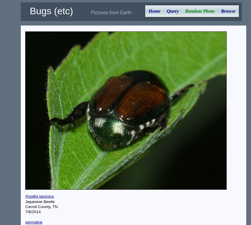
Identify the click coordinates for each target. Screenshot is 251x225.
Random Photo (199, 11)
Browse (228, 11)
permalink (33, 222)
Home (154, 11)
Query (173, 11)
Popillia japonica (39, 196)
